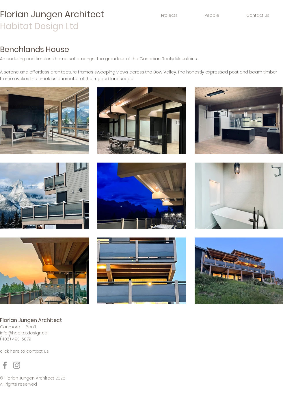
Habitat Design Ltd (39, 26)
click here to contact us (24, 351)
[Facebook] (5, 365)
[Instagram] (16, 365)
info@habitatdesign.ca (23, 333)
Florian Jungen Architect (52, 14)
